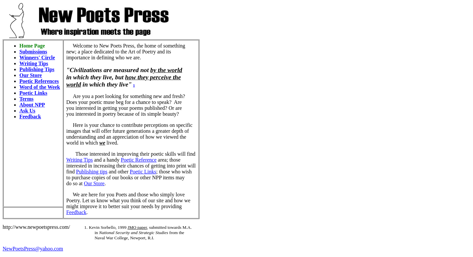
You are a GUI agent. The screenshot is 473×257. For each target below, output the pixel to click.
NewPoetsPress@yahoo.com (33, 248)
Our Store (30, 75)
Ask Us (27, 110)
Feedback (30, 116)
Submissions (33, 51)
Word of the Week (39, 87)
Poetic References (39, 81)
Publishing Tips (37, 69)
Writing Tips (33, 63)
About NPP (32, 105)
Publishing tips (91, 171)
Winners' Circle (37, 57)
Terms (26, 99)
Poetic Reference (139, 160)
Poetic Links (33, 93)
